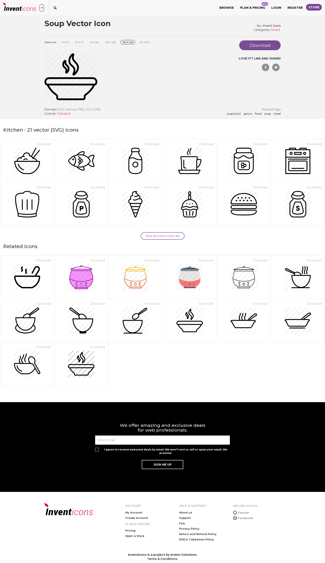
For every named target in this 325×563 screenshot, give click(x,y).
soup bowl (234, 113)
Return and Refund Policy (198, 534)
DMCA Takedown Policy (196, 539)
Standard (63, 113)
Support (185, 517)
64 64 (94, 42)
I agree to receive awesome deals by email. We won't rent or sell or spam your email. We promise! (165, 451)
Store (313, 7)
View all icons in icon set (162, 236)
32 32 (79, 42)
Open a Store (134, 536)
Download (43, 144)
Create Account (136, 517)
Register (295, 8)
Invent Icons (271, 26)
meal (277, 113)
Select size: (50, 42)
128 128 (110, 42)
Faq (182, 523)
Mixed (275, 30)
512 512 (144, 42)
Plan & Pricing (254, 6)
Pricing (130, 530)
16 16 (65, 42)
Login (276, 8)
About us (185, 512)
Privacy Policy (189, 528)
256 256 (127, 42)
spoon (248, 113)
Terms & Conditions (162, 559)
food (258, 113)
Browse (226, 8)
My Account (133, 512)
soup (267, 113)
